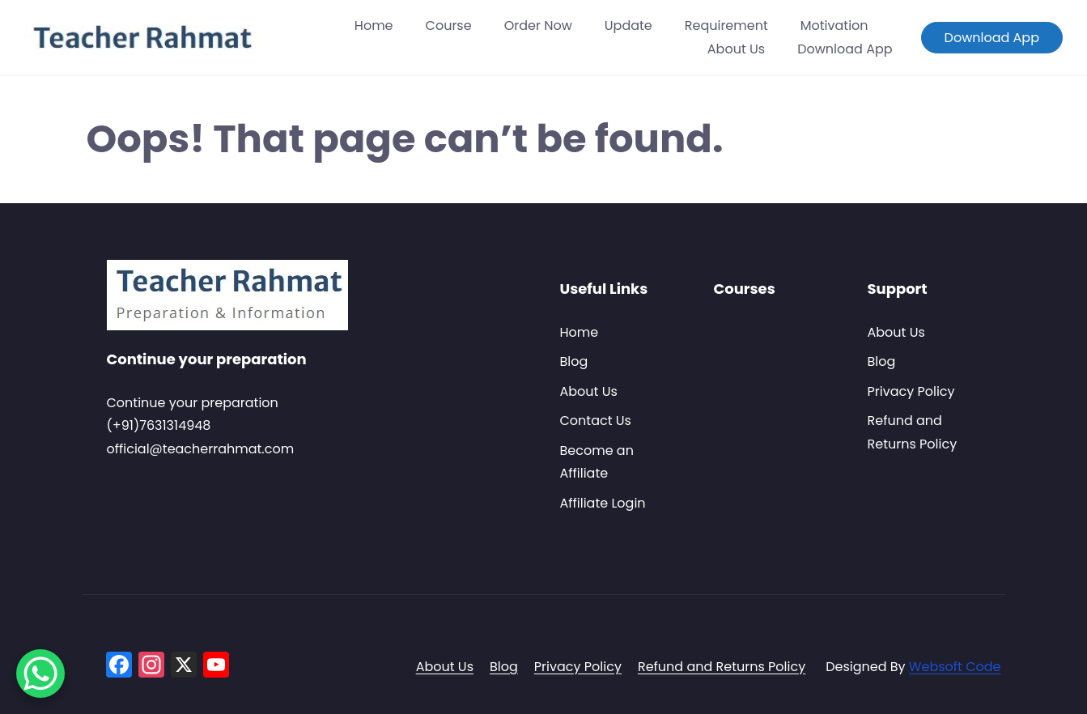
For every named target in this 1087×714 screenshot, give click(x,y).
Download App (844, 49)
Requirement (726, 25)
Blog (574, 361)
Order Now (538, 25)
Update (628, 25)
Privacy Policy (911, 391)
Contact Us (595, 420)
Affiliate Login (603, 503)
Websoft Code (955, 666)
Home (374, 25)
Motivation (834, 25)
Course (449, 25)
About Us (736, 49)
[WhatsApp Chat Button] (40, 673)
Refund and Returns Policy (721, 666)
